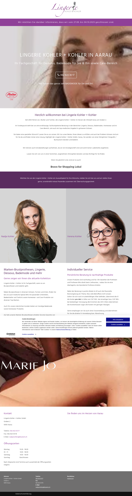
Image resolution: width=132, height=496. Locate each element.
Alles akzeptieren (118, 478)
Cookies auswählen (28, 492)
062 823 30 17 (14, 431)
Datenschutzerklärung (63, 488)
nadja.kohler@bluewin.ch (18, 437)
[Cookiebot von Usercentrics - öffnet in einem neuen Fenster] (11, 492)
